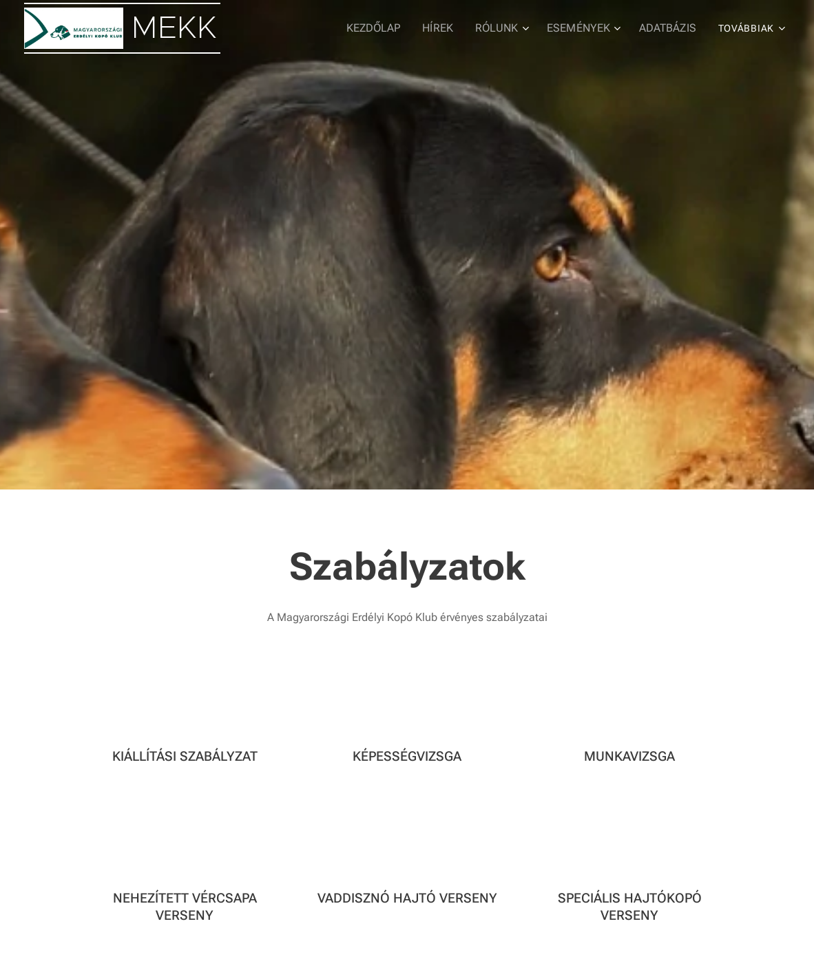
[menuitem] (389, 28)
